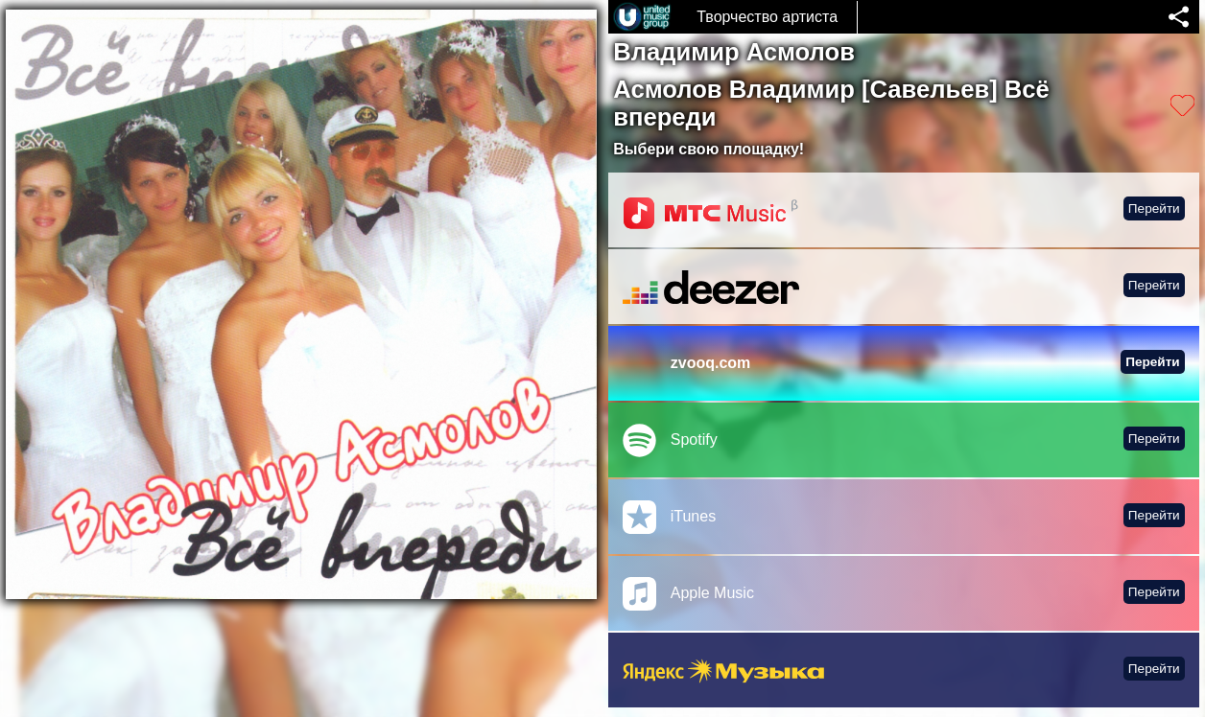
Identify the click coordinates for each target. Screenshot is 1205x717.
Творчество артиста (767, 17)
